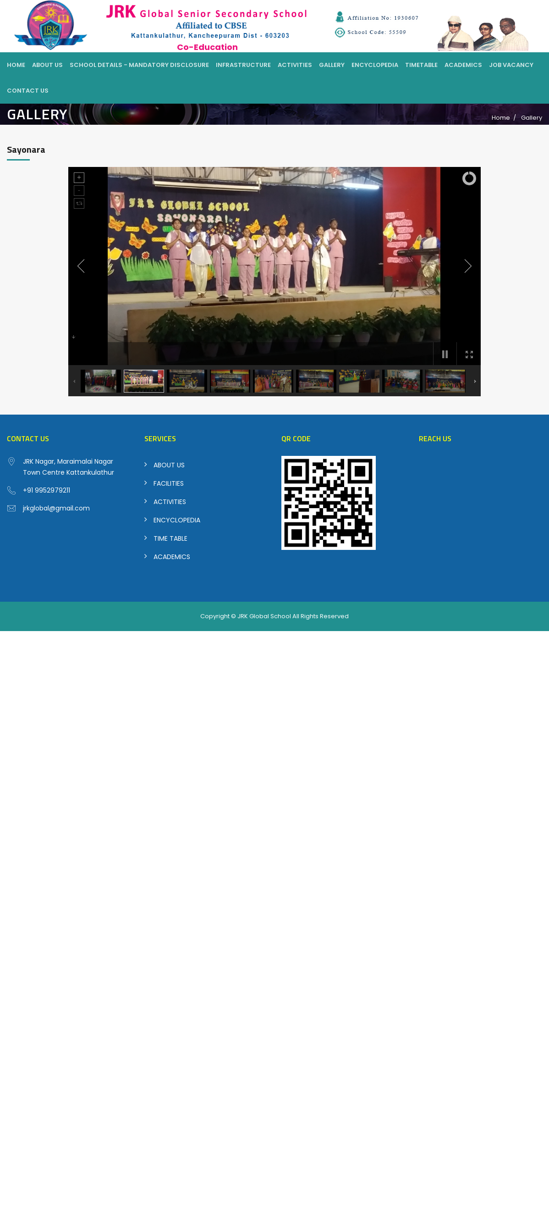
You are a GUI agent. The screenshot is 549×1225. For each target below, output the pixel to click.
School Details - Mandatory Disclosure (139, 65)
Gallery (332, 65)
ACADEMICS (172, 556)
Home (16, 65)
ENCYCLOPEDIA (177, 520)
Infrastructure (243, 65)
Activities (295, 65)
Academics (463, 65)
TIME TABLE (170, 538)
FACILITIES (169, 483)
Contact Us (28, 90)
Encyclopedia (374, 65)
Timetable (421, 65)
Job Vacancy (511, 65)
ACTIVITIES (170, 501)
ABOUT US (169, 465)
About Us (47, 65)
